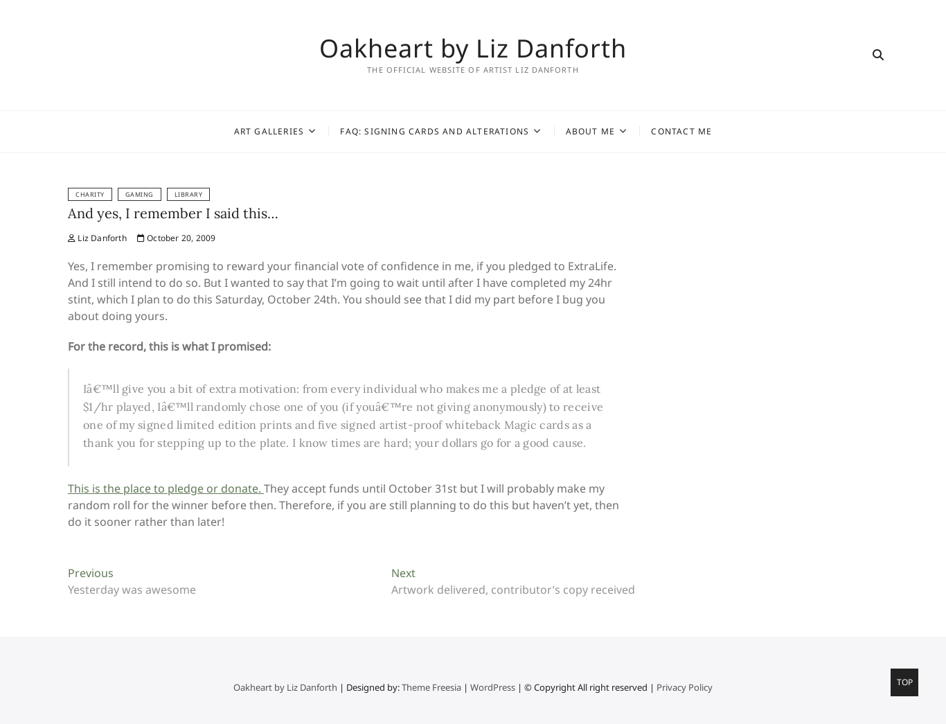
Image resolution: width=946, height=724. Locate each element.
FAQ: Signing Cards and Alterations (434, 131)
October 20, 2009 (176, 238)
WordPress (492, 687)
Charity (90, 194)
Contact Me (681, 131)
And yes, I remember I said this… (173, 213)
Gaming (139, 194)
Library (189, 194)
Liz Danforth (97, 238)
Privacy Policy (685, 687)
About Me (591, 131)
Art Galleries (269, 131)
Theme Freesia (431, 687)
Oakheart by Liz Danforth (473, 48)
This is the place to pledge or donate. (166, 488)
